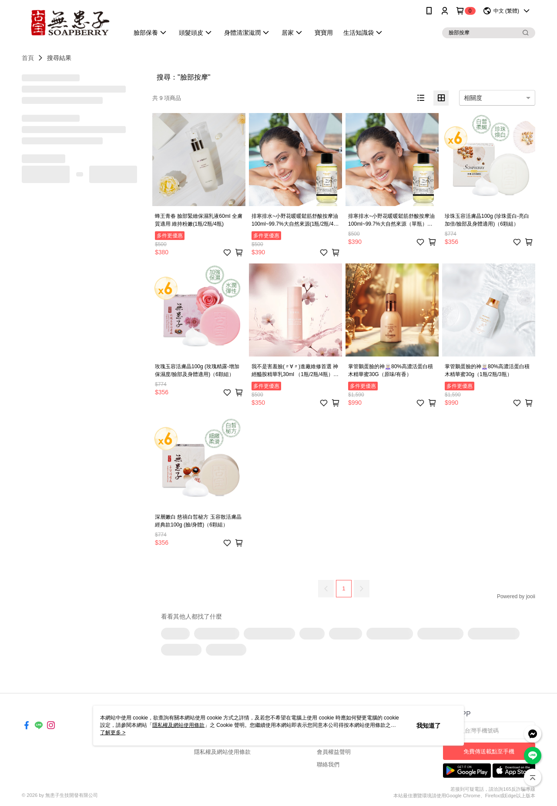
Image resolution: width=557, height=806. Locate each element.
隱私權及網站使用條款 (222, 752)
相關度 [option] (473, 97)
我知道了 (428, 725)
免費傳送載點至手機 (488, 751)
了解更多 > (112, 732)
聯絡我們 (328, 764)
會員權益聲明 (334, 752)
